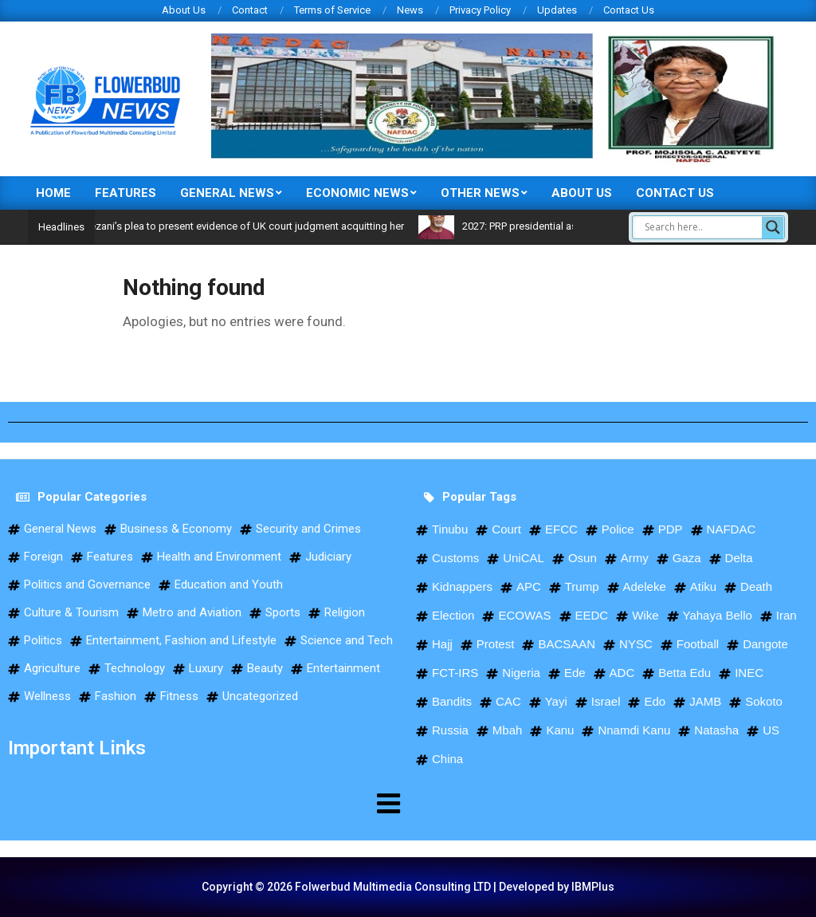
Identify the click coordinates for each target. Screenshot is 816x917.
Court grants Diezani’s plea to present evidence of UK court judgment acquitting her (243, 226)
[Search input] (701, 227)
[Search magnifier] (773, 227)
